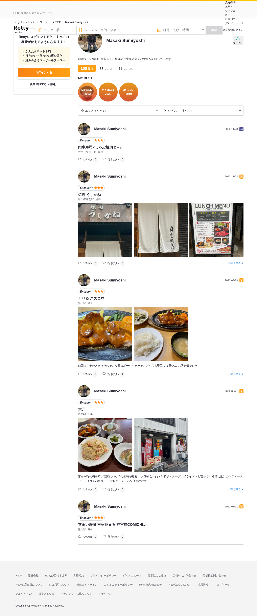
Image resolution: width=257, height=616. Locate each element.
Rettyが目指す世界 (56, 575)
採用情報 (203, 584)
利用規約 (78, 575)
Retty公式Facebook (150, 584)
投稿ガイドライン (86, 584)
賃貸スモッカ (46, 593)
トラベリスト (106, 593)
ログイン (238, 29)
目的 (227, 14)
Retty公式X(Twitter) (180, 584)
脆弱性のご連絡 (157, 575)
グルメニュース (234, 23)
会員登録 (228, 29)
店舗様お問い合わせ (214, 575)
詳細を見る (235, 263)
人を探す (230, 2)
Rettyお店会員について (29, 584)
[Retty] (21, 29)
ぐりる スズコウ (91, 298)
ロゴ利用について (59, 584)
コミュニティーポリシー (118, 584)
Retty (19, 575)
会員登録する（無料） (44, 84)
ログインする (43, 72)
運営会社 (33, 575)
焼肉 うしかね (89, 195)
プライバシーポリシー (103, 575)
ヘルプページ (222, 584)
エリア (229, 6)
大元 (81, 409)
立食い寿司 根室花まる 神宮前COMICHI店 (112, 525)
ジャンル (230, 10)
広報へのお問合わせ (184, 575)
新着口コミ (231, 19)
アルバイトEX (24, 593)
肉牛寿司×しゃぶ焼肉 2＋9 (100, 147)
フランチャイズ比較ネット (76, 593)
